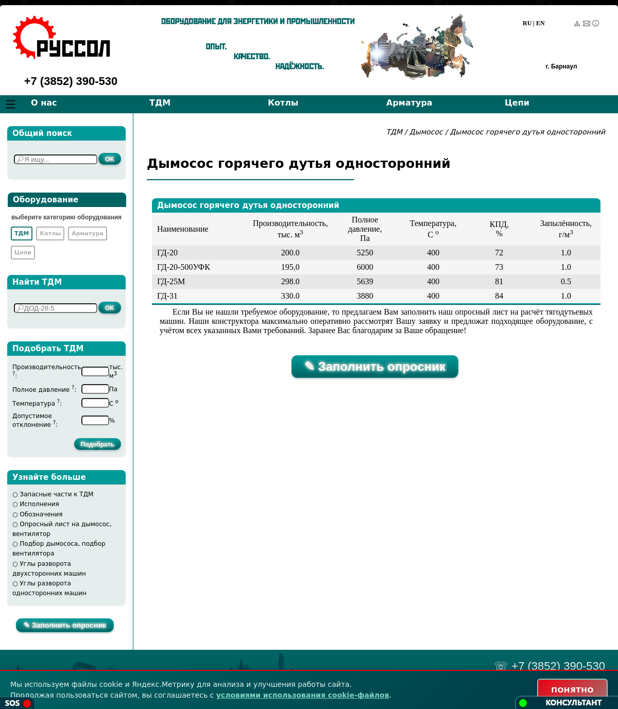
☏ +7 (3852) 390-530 (549, 666)
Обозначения (41, 514)
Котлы (283, 103)
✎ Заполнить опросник (65, 625)
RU (527, 23)
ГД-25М (171, 281)
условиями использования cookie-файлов (302, 695)
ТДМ (159, 103)
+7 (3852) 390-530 (71, 81)
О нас (44, 103)
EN (540, 23)
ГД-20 (167, 252)
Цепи (517, 103)
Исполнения (39, 504)
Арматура (409, 103)
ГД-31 (167, 295)
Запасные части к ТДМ (56, 494)
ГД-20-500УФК (183, 267)
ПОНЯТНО (572, 690)
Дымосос (426, 132)
